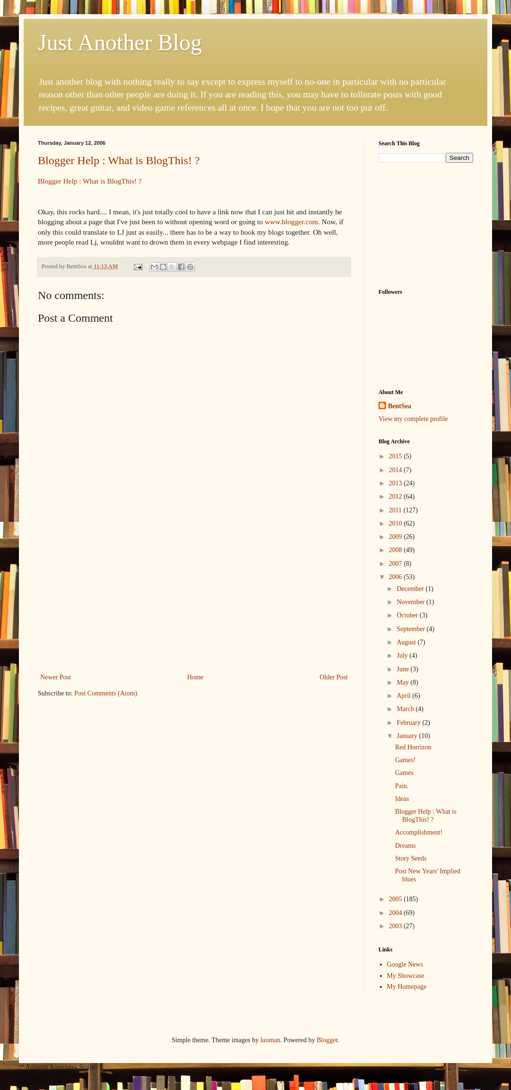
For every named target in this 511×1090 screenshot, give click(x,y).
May (403, 682)
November (411, 602)
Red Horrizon (413, 747)
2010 (396, 523)
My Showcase (405, 975)
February (409, 722)
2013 (396, 483)
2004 (396, 912)
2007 (396, 563)
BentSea (399, 406)
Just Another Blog (120, 42)
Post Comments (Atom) (105, 693)
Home (195, 677)
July (402, 655)
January (407, 735)
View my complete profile (413, 418)
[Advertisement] (194, 600)
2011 (396, 510)
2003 (396, 926)
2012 (396, 496)
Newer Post (55, 677)
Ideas (402, 798)
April (404, 695)
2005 (396, 899)
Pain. (401, 786)
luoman (270, 1040)
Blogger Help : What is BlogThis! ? (119, 160)
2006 (396, 576)
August (406, 642)
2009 (396, 536)
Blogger (327, 1040)
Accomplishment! (418, 832)
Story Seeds (411, 858)
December (410, 588)
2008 (396, 550)
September (411, 629)
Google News (405, 964)
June (403, 669)
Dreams (405, 845)
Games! (405, 760)
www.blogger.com (291, 222)
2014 (396, 470)
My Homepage (407, 986)
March (405, 708)
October (408, 615)
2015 (396, 456)
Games (404, 772)
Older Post (334, 677)
